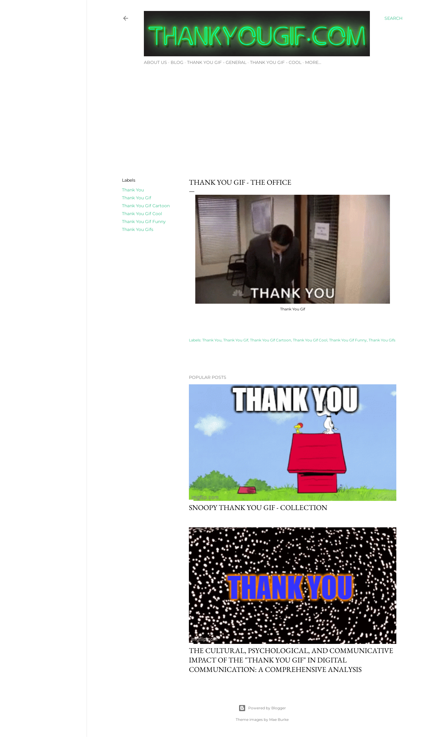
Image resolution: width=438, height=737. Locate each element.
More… (313, 62)
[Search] (393, 18)
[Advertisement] (262, 119)
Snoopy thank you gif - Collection (258, 507)
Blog (177, 62)
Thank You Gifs (137, 229)
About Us (155, 62)
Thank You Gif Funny (144, 221)
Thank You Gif (136, 198)
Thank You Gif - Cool (275, 62)
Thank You (133, 190)
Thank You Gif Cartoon (146, 205)
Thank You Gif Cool (142, 213)
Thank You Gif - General (216, 62)
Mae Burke (279, 719)
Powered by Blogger (262, 708)
